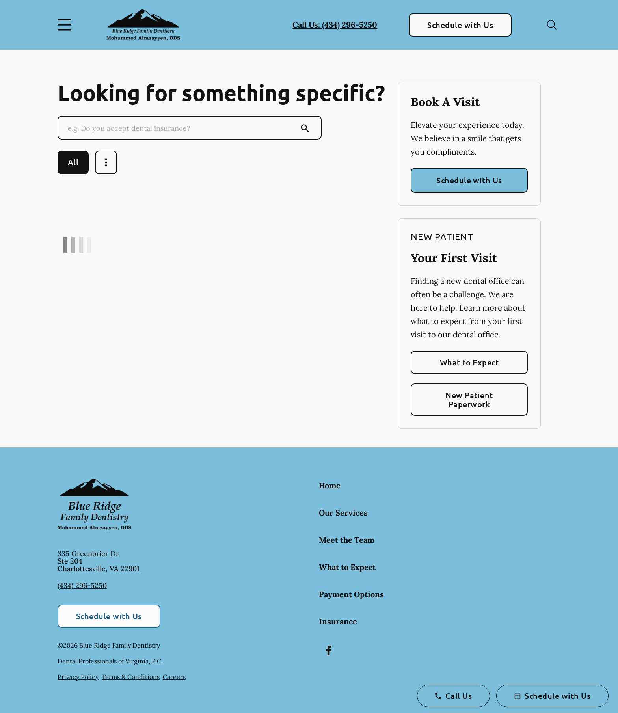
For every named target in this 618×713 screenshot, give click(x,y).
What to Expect (469, 362)
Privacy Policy (78, 677)
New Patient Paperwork (469, 399)
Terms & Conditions (131, 677)
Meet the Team (346, 540)
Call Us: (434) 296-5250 (334, 25)
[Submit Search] (305, 128)
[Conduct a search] (182, 128)
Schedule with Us (460, 25)
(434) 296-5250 (82, 585)
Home (330, 485)
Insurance (338, 621)
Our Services (343, 513)
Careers (174, 677)
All (73, 162)
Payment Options (351, 594)
